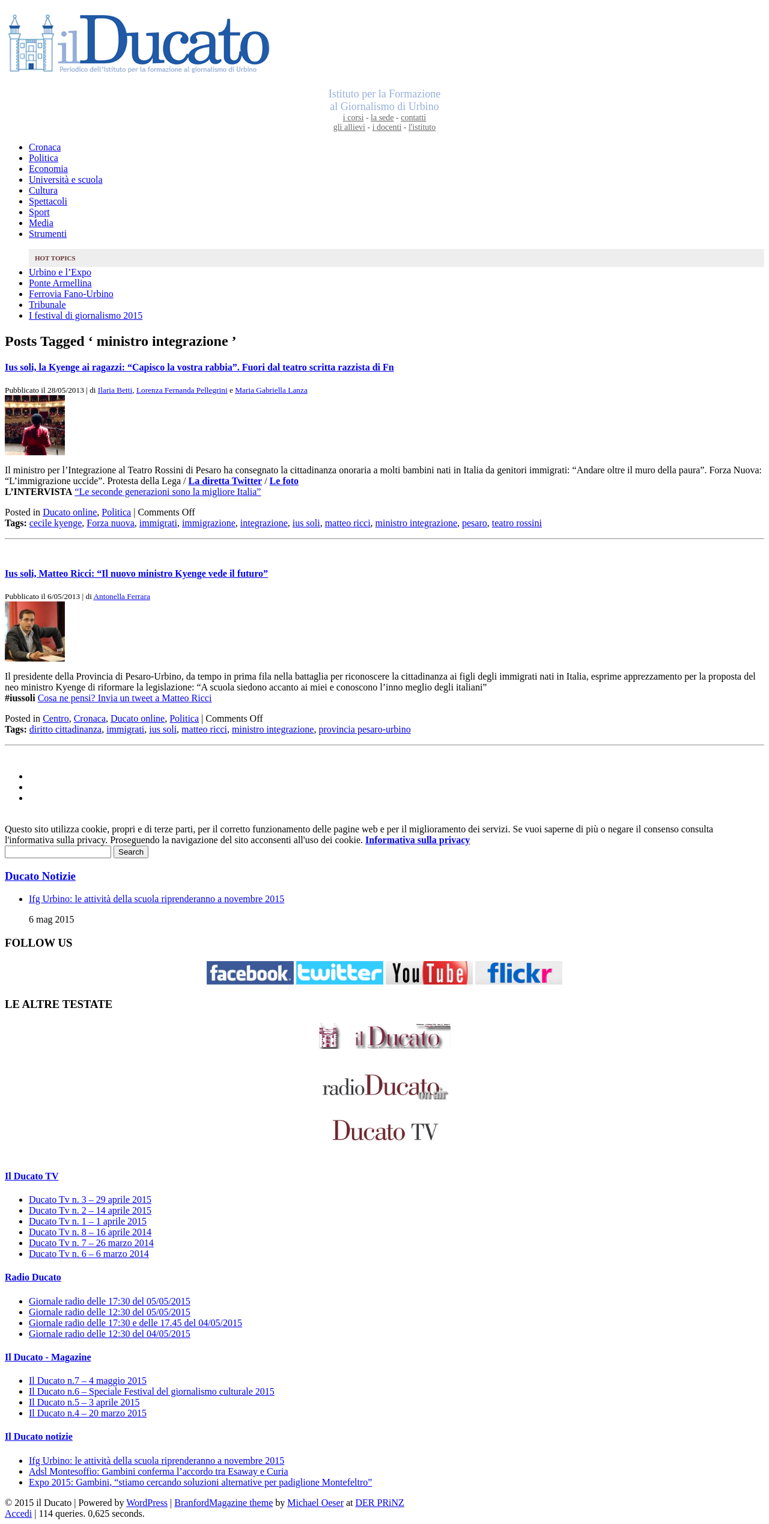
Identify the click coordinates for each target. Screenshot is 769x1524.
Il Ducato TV (32, 1176)
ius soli (306, 523)
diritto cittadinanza (65, 729)
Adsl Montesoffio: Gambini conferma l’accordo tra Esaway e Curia (158, 1471)
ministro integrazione (416, 523)
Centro (56, 718)
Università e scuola (66, 179)
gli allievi (349, 127)
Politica (43, 158)
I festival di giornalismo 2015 (85, 315)
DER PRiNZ (380, 1503)
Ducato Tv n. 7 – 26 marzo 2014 (91, 1243)
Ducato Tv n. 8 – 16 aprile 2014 (90, 1232)
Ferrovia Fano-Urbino (71, 294)
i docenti (387, 127)
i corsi (353, 117)
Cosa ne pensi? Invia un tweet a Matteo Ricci (125, 698)
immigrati (158, 523)
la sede (382, 117)
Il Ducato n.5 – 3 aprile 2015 (84, 1402)
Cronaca (45, 147)
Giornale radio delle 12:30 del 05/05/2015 (109, 1312)
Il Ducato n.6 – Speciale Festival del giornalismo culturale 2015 (152, 1391)
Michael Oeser (315, 1503)
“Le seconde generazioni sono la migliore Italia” (167, 492)
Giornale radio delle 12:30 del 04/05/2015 (109, 1334)
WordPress (147, 1503)
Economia (48, 169)
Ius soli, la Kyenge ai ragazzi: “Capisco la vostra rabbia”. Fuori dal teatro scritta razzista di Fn (199, 367)
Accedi (18, 1513)
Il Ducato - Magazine (48, 1357)
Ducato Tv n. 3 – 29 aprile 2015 (90, 1199)
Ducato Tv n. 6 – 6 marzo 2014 (89, 1254)
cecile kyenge (55, 523)
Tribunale (47, 305)
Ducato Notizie (40, 876)
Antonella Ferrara (121, 596)
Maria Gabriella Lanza (271, 390)
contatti (413, 117)
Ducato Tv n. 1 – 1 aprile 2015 (88, 1221)
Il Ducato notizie (39, 1436)
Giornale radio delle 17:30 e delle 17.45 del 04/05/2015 (135, 1323)
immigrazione (209, 523)
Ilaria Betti (115, 390)
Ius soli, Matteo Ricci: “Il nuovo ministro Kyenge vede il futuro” (136, 573)
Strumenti (48, 234)
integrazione (264, 523)
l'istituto (422, 127)
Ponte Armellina (60, 283)
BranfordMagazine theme (223, 1503)
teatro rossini (517, 523)
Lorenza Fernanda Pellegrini (182, 390)
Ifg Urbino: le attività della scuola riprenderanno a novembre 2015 (156, 899)
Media (41, 223)
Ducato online (70, 512)
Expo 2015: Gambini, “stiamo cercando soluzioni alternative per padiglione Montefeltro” (200, 1482)
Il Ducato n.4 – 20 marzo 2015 (88, 1413)
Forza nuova (111, 523)
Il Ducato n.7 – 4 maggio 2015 (88, 1380)
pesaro (474, 523)
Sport (39, 212)
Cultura (43, 190)
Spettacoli (48, 201)
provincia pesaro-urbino (364, 729)
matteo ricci (348, 523)
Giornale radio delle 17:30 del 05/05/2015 (109, 1301)
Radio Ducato (33, 1277)
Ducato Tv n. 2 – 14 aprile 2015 (90, 1210)
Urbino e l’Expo (60, 272)
